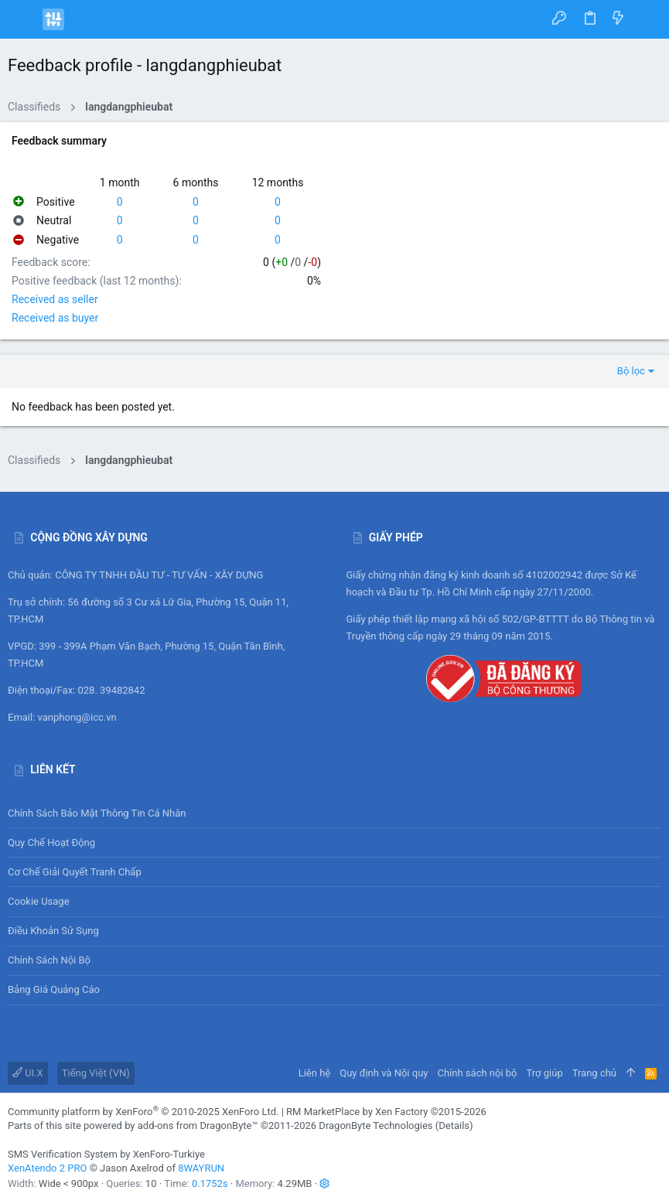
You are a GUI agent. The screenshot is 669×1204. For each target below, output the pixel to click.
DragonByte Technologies (375, 1125)
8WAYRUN (201, 1168)
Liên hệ (315, 1073)
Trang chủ (594, 1073)
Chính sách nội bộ (49, 960)
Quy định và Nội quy (384, 1073)
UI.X (27, 1073)
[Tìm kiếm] (646, 19)
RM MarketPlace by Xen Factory (386, 1111)
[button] (23, 19)
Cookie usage (39, 901)
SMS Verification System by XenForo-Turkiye (106, 1154)
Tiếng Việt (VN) (96, 1073)
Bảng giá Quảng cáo (54, 989)
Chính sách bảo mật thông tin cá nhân (334, 813)
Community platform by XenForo (143, 1111)
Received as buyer (55, 318)
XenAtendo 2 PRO (47, 1168)
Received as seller (55, 299)
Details (454, 1125)
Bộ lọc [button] (631, 371)
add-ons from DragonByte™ (198, 1125)
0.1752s (210, 1183)
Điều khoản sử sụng (53, 930)
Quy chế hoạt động (334, 842)
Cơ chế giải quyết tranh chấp (75, 872)
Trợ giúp (545, 1073)
